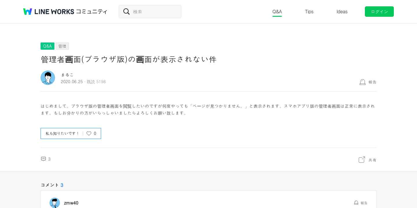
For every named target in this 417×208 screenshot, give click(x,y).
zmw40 (73, 203)
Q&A (277, 11)
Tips (309, 11)
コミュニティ (91, 11)
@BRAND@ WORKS (48, 11)
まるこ (67, 75)
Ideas (342, 11)
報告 (372, 82)
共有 (372, 160)
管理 (62, 46)
